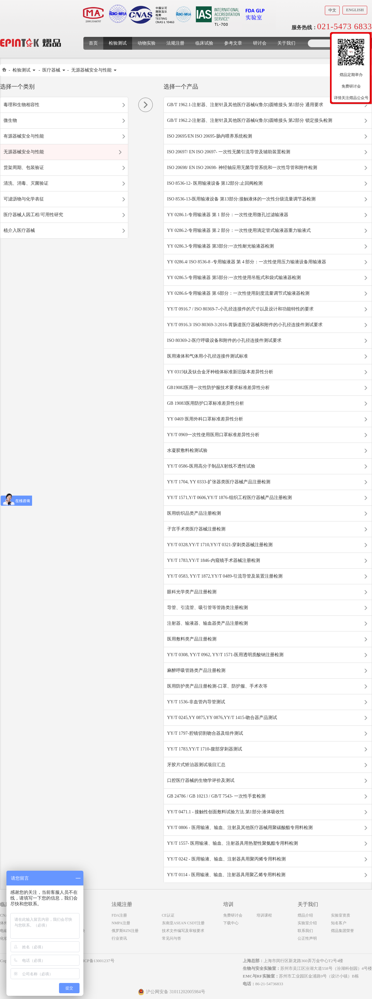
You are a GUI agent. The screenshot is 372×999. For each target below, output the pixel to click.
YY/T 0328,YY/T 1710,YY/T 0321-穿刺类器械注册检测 (220, 544)
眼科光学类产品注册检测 (191, 591)
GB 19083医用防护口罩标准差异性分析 (205, 403)
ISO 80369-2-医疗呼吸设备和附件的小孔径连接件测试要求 (224, 340)
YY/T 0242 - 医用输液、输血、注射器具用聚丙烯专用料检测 (226, 859)
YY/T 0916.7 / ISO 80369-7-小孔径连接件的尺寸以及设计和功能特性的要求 (240, 309)
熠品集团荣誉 (342, 930)
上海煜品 (30, 33)
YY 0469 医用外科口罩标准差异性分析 (205, 419)
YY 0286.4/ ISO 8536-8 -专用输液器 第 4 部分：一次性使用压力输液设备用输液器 (246, 261)
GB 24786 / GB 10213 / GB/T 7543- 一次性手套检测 (216, 796)
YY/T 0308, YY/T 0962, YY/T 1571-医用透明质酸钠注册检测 (225, 654)
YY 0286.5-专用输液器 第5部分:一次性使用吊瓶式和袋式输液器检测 (234, 277)
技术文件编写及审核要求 (183, 930)
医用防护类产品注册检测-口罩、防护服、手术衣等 (217, 686)
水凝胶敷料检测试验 (187, 450)
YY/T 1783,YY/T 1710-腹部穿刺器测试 (204, 749)
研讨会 (259, 43)
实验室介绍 (307, 923)
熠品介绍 (305, 915)
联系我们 (305, 930)
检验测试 (118, 43)
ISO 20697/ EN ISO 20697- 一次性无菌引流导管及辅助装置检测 (228, 151)
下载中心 (231, 923)
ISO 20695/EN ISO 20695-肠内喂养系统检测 (209, 136)
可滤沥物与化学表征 (24, 199)
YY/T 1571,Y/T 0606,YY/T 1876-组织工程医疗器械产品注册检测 (229, 497)
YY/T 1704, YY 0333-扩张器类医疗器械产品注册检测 (218, 481)
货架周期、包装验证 (24, 167)
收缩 (326, 73)
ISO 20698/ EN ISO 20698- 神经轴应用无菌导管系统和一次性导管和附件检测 (242, 167)
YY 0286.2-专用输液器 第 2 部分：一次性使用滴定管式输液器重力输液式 (239, 230)
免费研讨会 (232, 915)
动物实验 (147, 43)
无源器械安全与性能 (91, 70)
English (355, 10)
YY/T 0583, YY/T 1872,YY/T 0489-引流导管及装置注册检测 (225, 576)
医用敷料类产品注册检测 (191, 639)
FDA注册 (119, 915)
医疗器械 (51, 70)
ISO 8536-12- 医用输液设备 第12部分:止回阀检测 (215, 183)
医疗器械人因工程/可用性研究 (33, 214)
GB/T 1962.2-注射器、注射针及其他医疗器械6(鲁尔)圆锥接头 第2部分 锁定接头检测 (249, 120)
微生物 (10, 120)
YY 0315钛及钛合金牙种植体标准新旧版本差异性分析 (220, 371)
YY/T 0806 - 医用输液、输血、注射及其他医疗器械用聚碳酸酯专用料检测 (240, 827)
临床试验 (204, 43)
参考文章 (233, 43)
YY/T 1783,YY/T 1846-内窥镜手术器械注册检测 (213, 560)
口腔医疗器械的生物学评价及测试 (200, 780)
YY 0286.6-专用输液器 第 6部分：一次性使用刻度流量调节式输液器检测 (238, 293)
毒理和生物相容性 (21, 104)
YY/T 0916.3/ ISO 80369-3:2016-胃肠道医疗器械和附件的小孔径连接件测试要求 (245, 324)
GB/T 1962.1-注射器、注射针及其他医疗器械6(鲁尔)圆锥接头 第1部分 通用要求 (245, 104)
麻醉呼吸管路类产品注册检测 (196, 670)
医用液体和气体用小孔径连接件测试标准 (207, 356)
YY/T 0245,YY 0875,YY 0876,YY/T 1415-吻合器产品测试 (222, 717)
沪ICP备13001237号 (96, 960)
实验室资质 (340, 915)
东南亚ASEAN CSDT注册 (183, 923)
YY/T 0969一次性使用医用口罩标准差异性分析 (213, 434)
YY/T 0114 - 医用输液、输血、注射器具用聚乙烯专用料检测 (226, 874)
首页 (93, 43)
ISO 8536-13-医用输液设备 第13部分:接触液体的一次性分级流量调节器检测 (241, 199)
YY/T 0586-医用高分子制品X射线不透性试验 (211, 466)
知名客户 (338, 923)
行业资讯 (119, 938)
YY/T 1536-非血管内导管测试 (196, 701)
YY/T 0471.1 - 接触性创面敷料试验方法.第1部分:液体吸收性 (225, 811)
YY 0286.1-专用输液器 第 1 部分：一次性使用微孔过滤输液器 (227, 214)
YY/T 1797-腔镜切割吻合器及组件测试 (205, 733)
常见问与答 (171, 938)
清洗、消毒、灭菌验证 (26, 183)
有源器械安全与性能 (24, 136)
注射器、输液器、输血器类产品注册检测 (207, 623)
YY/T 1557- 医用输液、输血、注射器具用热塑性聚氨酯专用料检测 (232, 843)
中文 (332, 10)
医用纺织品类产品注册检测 (194, 513)
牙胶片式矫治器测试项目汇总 (196, 764)
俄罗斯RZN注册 (125, 930)
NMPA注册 (121, 923)
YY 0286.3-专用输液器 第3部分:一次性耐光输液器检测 (220, 246)
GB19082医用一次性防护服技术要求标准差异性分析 (218, 387)
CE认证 (168, 915)
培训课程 (264, 915)
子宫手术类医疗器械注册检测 (196, 529)
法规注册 (175, 43)
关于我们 (286, 43)
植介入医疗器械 (19, 230)
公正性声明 (307, 938)
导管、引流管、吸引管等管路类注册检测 (207, 607)
